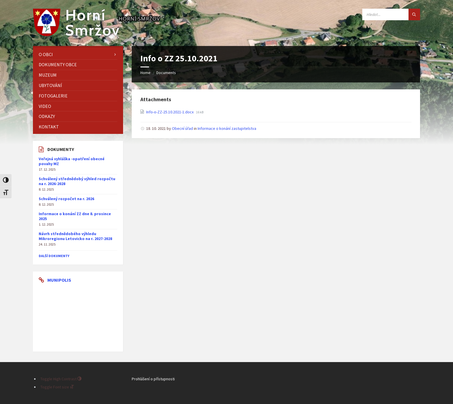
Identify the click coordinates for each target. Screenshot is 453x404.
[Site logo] (76, 34)
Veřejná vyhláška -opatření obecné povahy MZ (72, 161)
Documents (166, 72)
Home (145, 72)
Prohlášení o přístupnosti (153, 378)
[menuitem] (78, 54)
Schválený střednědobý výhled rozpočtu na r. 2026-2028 (77, 181)
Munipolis (59, 280)
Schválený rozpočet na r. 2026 (66, 198)
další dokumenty (54, 256)
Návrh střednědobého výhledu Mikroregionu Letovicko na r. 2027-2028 (75, 236)
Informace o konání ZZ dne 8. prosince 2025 (75, 216)
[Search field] (391, 14)
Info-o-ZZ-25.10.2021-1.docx (170, 112)
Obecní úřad (182, 128)
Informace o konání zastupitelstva (227, 128)
